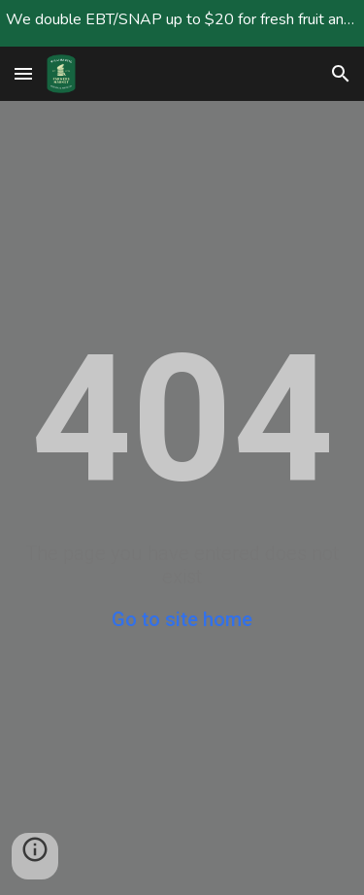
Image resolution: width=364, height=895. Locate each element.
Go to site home (182, 619)
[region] (182, 23)
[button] (23, 73)
